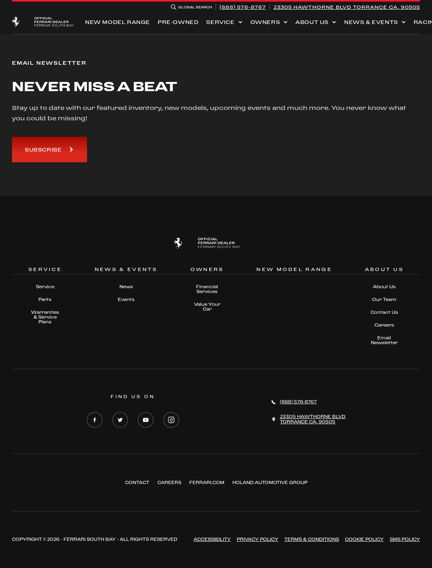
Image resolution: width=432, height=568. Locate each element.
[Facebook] (95, 420)
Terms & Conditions (311, 539)
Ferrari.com (206, 482)
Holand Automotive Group (269, 482)
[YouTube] (146, 420)
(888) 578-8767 (243, 7)
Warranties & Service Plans (45, 317)
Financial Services (207, 289)
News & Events (371, 22)
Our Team (384, 299)
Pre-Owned (178, 22)
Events (126, 299)
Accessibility (212, 539)
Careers (384, 325)
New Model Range (117, 22)
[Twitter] (120, 420)
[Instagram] (171, 420)
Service (220, 22)
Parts (45, 299)
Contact (137, 482)
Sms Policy (405, 539)
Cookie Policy (364, 539)
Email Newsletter (384, 340)
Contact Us (384, 312)
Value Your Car (207, 306)
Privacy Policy (257, 539)
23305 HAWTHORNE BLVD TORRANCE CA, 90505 (346, 7)
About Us (312, 22)
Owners (265, 22)
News (126, 286)
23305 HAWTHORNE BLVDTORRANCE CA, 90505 (312, 419)
